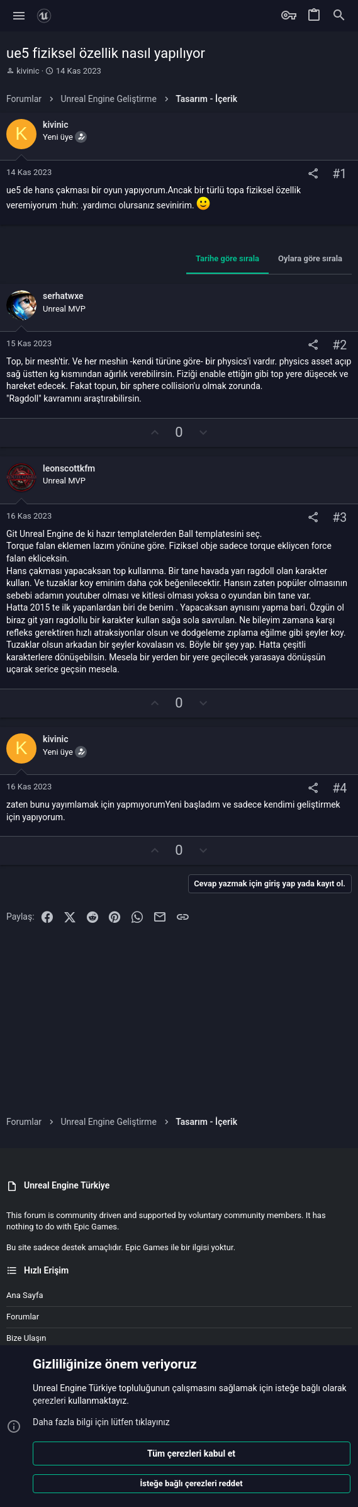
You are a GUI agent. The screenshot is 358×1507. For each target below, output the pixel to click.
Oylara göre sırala (310, 258)
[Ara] (339, 16)
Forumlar (22, 1316)
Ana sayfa (24, 1295)
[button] (19, 15)
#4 (339, 788)
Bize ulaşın (26, 1338)
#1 (339, 174)
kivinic (27, 71)
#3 (339, 518)
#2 (339, 346)
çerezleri (49, 1401)
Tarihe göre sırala (227, 258)
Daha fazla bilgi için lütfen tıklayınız (101, 1421)
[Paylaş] (313, 174)
